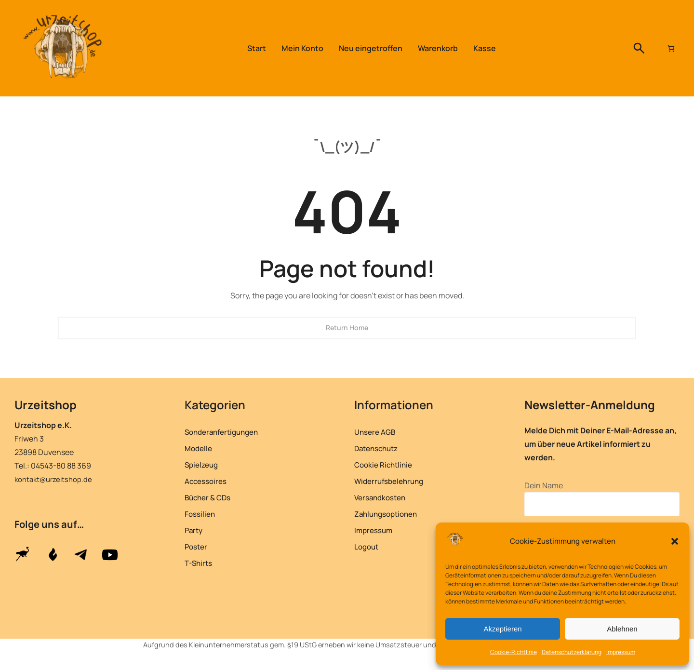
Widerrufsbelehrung (392, 480)
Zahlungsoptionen (389, 513)
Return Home (347, 327)
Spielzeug (203, 464)
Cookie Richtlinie (386, 464)
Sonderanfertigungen (226, 431)
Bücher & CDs (210, 497)
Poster (197, 546)
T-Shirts (200, 562)
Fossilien (201, 513)
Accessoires (208, 480)
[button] (675, 541)
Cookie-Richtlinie (513, 652)
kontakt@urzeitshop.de (55, 479)
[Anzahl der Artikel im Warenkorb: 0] (670, 48)
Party (195, 530)
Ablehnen (622, 629)
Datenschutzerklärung (571, 652)
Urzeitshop (50, 404)
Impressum (620, 652)
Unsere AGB (377, 431)
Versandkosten (383, 497)
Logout (367, 546)
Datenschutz (379, 448)
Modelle (199, 448)
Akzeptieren (502, 629)
